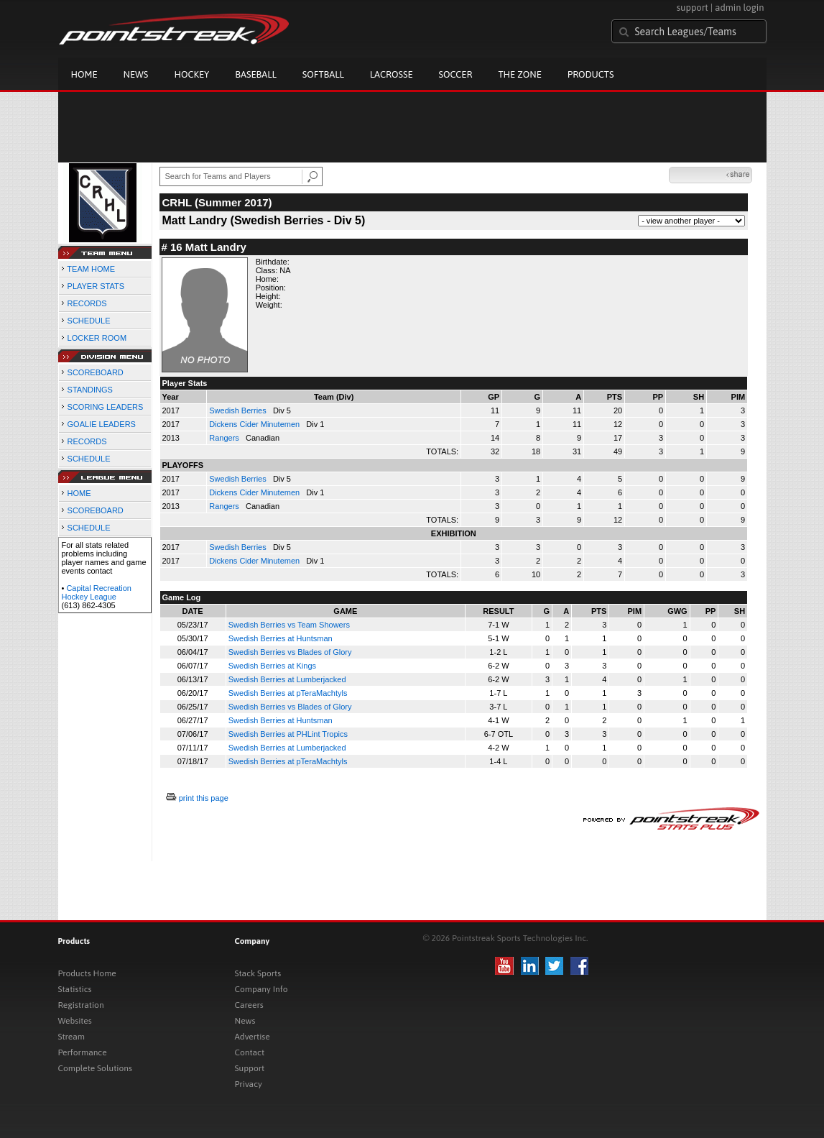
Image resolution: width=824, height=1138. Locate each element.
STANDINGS (90, 389)
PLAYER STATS (96, 286)
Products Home (87, 973)
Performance (82, 1052)
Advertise (252, 1037)
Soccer (456, 74)
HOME (79, 493)
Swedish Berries (239, 410)
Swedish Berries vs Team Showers (289, 624)
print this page (203, 798)
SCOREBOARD (96, 372)
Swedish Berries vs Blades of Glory (290, 652)
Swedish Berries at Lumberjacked (287, 679)
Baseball (256, 74)
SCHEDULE (89, 320)
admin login (739, 7)
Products (591, 74)
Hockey (191, 74)
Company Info (261, 989)
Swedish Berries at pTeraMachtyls (288, 693)
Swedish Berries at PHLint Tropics (288, 734)
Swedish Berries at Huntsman (280, 638)
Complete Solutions (95, 1068)
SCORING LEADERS (106, 407)
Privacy (248, 1084)
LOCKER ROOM (97, 338)
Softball (323, 74)
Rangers (225, 437)
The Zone (519, 74)
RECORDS (87, 303)
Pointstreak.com (174, 30)
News (136, 74)
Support (250, 1068)
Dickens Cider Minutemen (255, 424)
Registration (81, 1005)
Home (84, 74)
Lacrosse (391, 74)
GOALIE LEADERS (102, 424)
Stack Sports (258, 973)
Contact (250, 1052)
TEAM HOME (91, 269)
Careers (249, 1005)
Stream (71, 1037)
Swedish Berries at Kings (272, 665)
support (692, 7)
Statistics (75, 989)
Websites (75, 1021)
